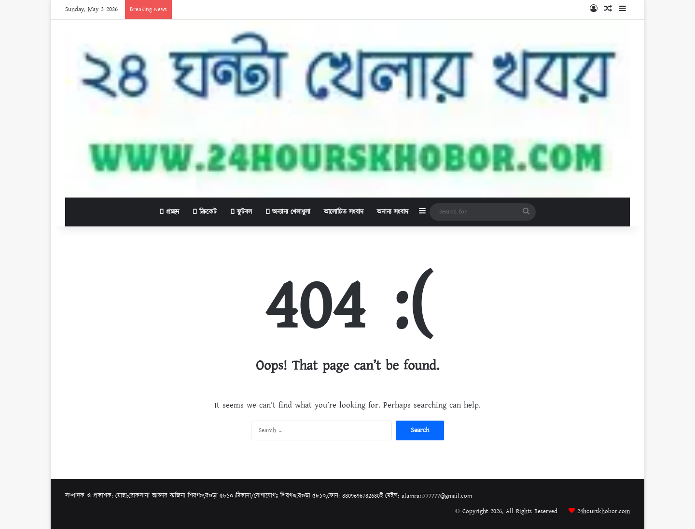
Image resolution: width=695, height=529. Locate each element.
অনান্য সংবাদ (392, 212)
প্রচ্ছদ (169, 212)
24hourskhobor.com (603, 511)
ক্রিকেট (205, 212)
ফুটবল (241, 212)
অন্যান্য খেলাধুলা (287, 212)
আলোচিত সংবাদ (343, 212)
